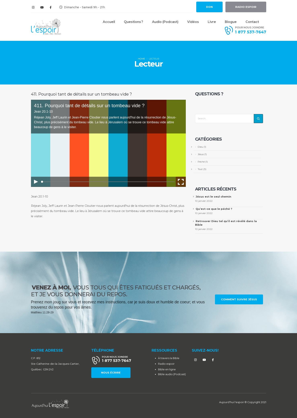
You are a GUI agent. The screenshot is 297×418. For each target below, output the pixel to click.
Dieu (200, 146)
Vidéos (193, 22)
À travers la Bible (168, 358)
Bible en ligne (167, 369)
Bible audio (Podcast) (172, 374)
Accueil (109, 22)
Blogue (231, 22)
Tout (200, 169)
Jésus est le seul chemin (213, 196)
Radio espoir (166, 363)
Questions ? (133, 22)
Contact (252, 22)
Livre (212, 22)
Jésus (201, 154)
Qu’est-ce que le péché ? (214, 208)
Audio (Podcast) (165, 22)
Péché (201, 161)
